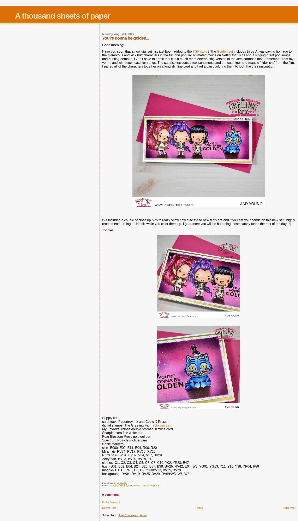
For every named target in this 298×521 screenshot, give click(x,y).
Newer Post (109, 507)
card (112, 486)
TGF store (200, 51)
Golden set (225, 51)
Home (199, 507)
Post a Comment (111, 502)
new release (134, 486)
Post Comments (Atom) (133, 515)
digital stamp (121, 486)
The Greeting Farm (150, 486)
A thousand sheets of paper (62, 15)
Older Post (289, 507)
